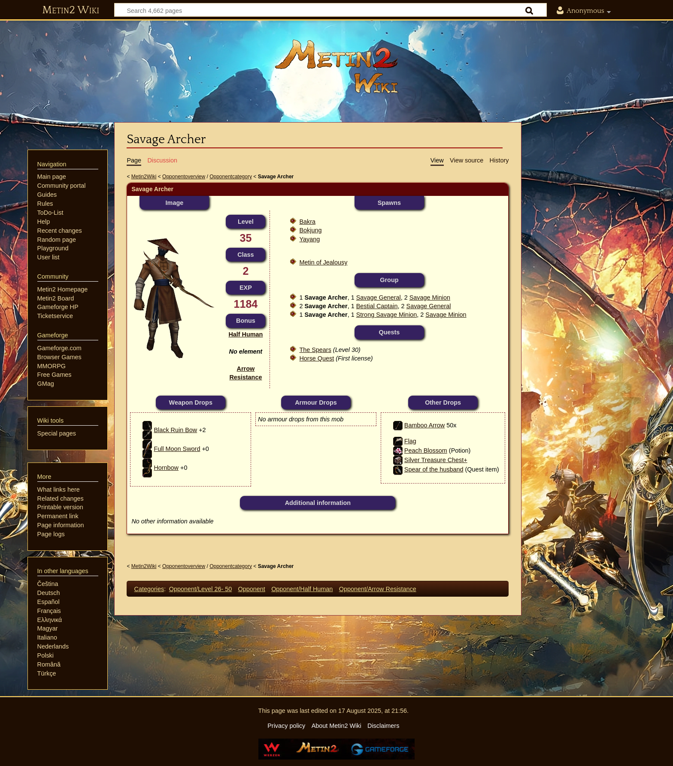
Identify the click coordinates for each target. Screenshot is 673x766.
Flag (410, 441)
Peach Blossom (425, 450)
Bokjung (310, 230)
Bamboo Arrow (424, 425)
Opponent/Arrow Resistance (377, 589)
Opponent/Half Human (302, 589)
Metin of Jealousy (323, 262)
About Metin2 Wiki (336, 725)
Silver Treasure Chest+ (435, 460)
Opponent (251, 589)
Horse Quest (316, 358)
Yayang (309, 239)
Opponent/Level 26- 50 (200, 589)
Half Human (245, 334)
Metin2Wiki (144, 177)
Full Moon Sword (177, 448)
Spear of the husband (434, 469)
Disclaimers (383, 725)
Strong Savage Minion (386, 314)
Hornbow (166, 467)
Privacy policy (286, 725)
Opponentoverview (183, 177)
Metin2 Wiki (70, 10)
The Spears (315, 349)
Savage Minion (429, 297)
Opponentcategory (230, 177)
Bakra (307, 221)
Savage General (378, 297)
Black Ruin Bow (175, 430)
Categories (149, 589)
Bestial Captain (377, 306)
